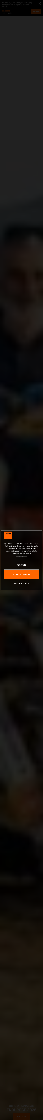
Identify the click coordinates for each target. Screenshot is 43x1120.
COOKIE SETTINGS (21, 583)
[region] (21, 560)
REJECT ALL (21, 565)
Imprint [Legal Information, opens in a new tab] (25, 556)
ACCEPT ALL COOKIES (21, 574)
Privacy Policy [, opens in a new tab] (19, 556)
